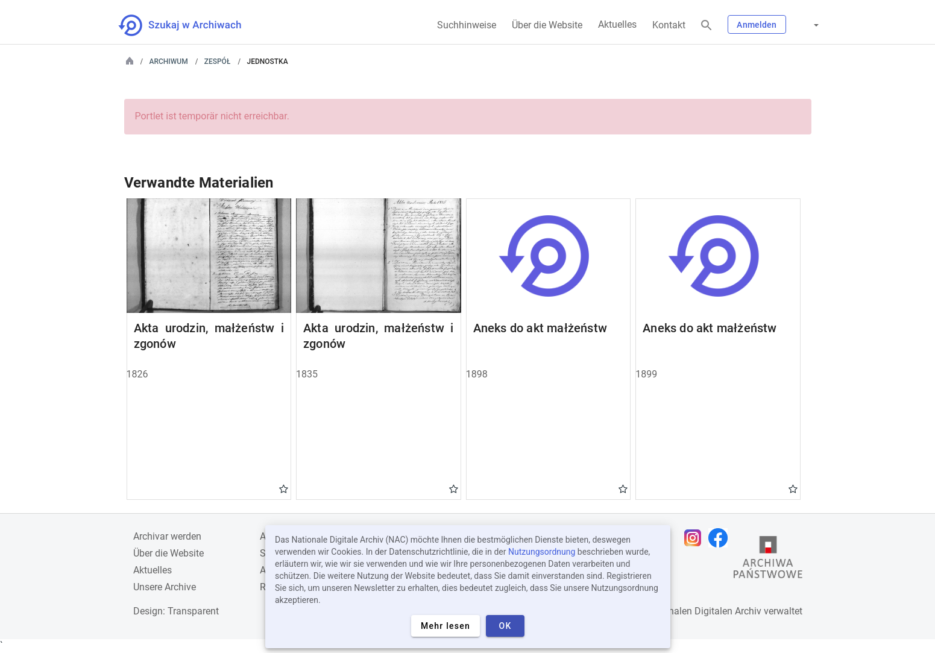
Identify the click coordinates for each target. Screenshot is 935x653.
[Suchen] (706, 25)
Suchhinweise (466, 25)
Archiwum (169, 61)
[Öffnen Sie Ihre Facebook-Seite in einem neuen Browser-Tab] (721, 537)
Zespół (217, 61)
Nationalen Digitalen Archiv (703, 611)
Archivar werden (167, 536)
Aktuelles (617, 24)
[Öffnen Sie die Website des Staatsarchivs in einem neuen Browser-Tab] (768, 560)
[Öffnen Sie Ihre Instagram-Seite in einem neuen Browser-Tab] (695, 537)
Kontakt (668, 25)
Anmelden (756, 25)
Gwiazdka (283, 488)
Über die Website (547, 25)
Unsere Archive (164, 587)
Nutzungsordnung (541, 552)
